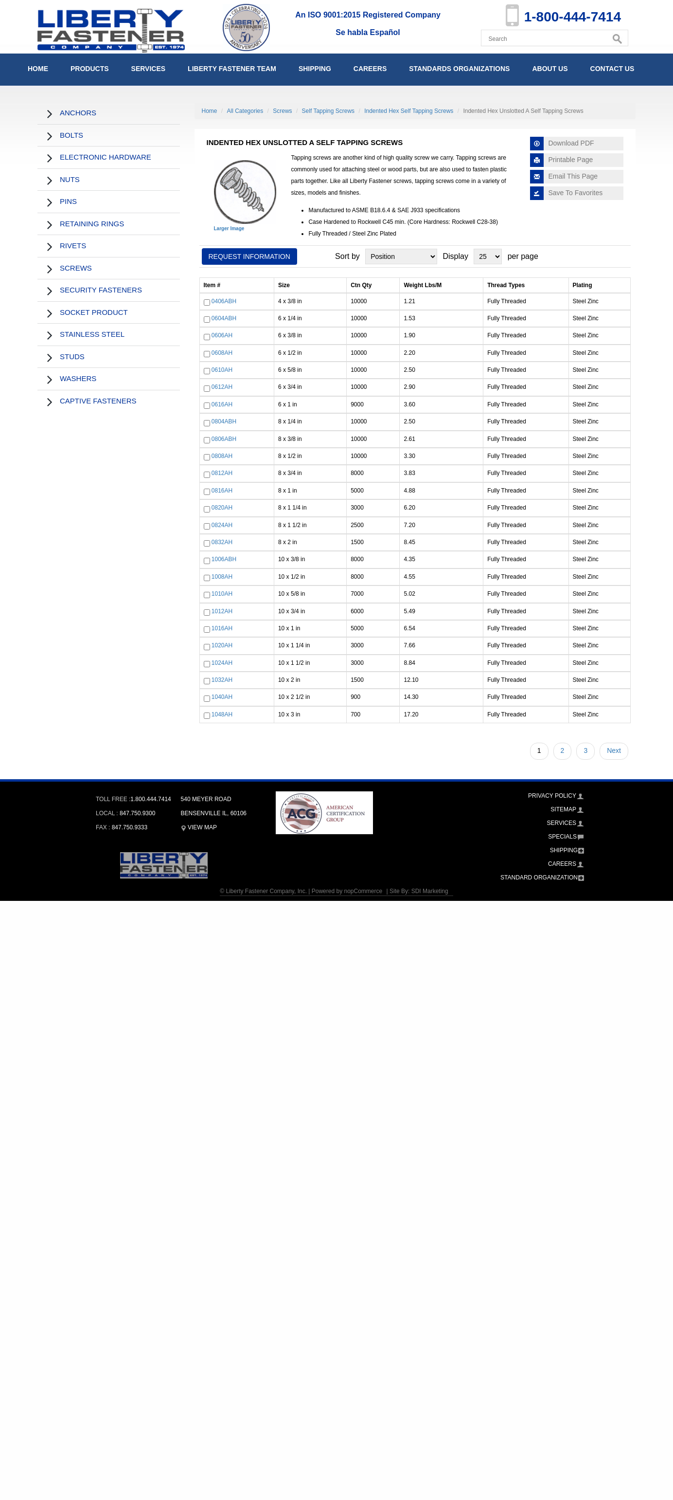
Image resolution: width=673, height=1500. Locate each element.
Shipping (315, 69)
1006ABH (224, 559)
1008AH (222, 576)
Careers (370, 69)
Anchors (78, 113)
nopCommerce (363, 891)
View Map (199, 827)
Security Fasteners (101, 290)
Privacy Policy (552, 795)
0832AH (222, 542)
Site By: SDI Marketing (419, 891)
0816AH (222, 490)
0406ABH (224, 301)
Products (90, 69)
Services (148, 69)
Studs (72, 356)
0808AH (222, 456)
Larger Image (229, 228)
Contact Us (612, 69)
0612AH (222, 387)
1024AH (222, 662)
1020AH (222, 645)
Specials (562, 836)
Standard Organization (539, 877)
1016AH (222, 628)
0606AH (222, 335)
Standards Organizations (459, 69)
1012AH (222, 611)
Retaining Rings (92, 224)
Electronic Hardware (105, 157)
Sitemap (563, 809)
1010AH (222, 593)
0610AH (222, 369)
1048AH (222, 714)
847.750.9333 (129, 827)
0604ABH (224, 318)
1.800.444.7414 (150, 799)
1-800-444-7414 (572, 16)
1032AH (222, 680)
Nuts (70, 179)
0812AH (222, 473)
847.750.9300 (137, 813)
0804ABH (224, 421)
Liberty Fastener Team (232, 69)
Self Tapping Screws (328, 111)
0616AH (222, 404)
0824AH (222, 525)
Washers (78, 378)
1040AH (222, 697)
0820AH (222, 507)
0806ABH (224, 439)
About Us (549, 69)
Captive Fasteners (98, 401)
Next (614, 750)
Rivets (73, 245)
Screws (76, 268)
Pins (68, 201)
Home (38, 69)
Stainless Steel (92, 334)
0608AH (222, 352)
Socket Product (94, 312)
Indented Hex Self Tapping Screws (408, 111)
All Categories (245, 111)
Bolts (71, 135)
